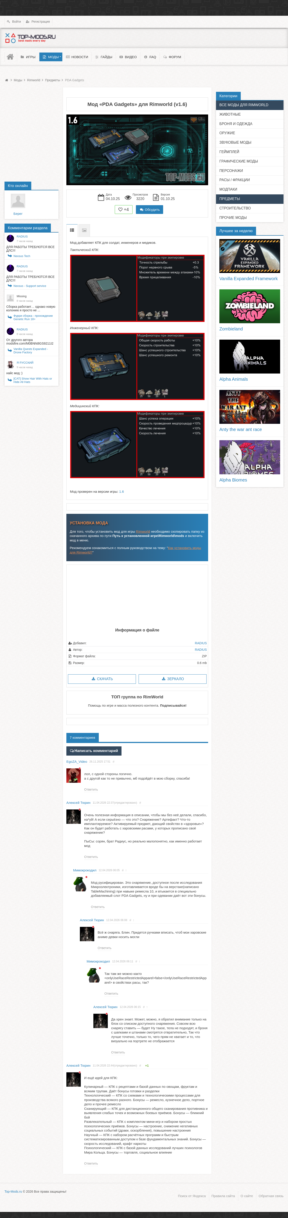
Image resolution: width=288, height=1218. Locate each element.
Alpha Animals (233, 379)
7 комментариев (82, 737)
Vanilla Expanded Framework (248, 278)
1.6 (121, 491)
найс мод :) (14, 373)
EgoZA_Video (76, 761)
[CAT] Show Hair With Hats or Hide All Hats (33, 380)
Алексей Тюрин (78, 802)
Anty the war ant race (240, 429)
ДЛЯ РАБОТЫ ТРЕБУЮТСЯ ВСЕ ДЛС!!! (30, 248)
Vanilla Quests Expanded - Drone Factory (31, 350)
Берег (18, 213)
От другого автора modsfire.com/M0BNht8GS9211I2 (29, 341)
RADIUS (201, 643)
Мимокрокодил (84, 870)
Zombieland (231, 328)
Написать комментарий (93, 750)
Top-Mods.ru (13, 1192)
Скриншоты (84, 230)
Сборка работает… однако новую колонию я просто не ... (30, 308)
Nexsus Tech (22, 256)
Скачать (102, 679)
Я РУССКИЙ (25, 362)
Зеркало (172, 679)
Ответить (91, 789)
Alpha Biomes (233, 479)
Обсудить (149, 209)
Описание (72, 230)
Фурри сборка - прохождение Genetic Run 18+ (33, 317)
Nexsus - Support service (30, 286)
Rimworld (143, 531)
